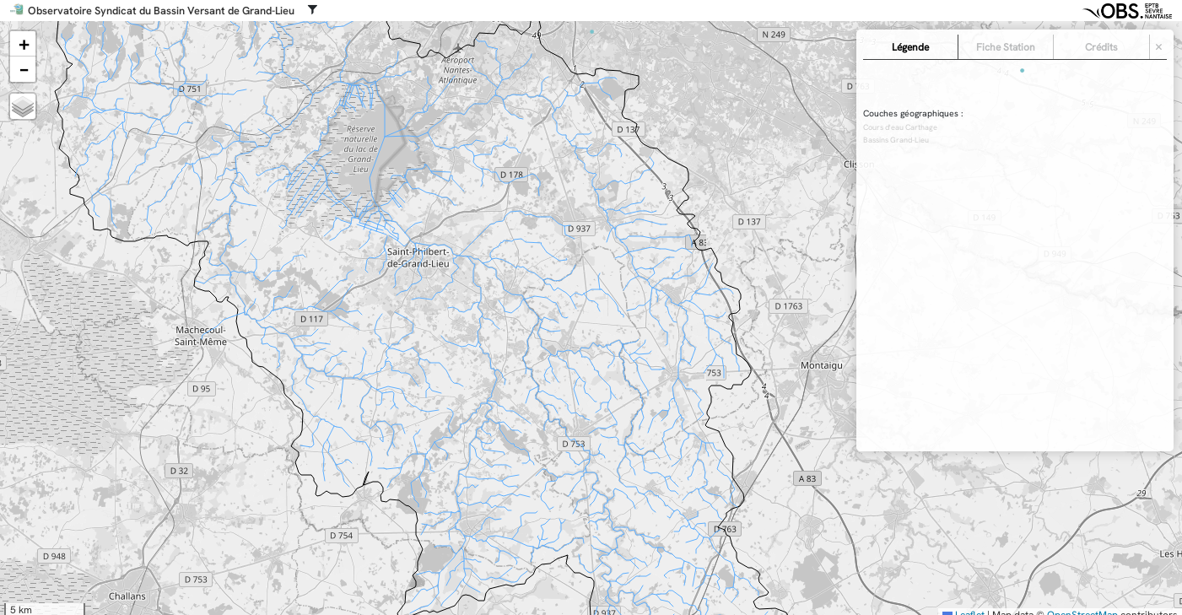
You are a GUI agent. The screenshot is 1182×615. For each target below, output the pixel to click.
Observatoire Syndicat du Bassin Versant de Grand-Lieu (161, 11)
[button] (22, 44)
